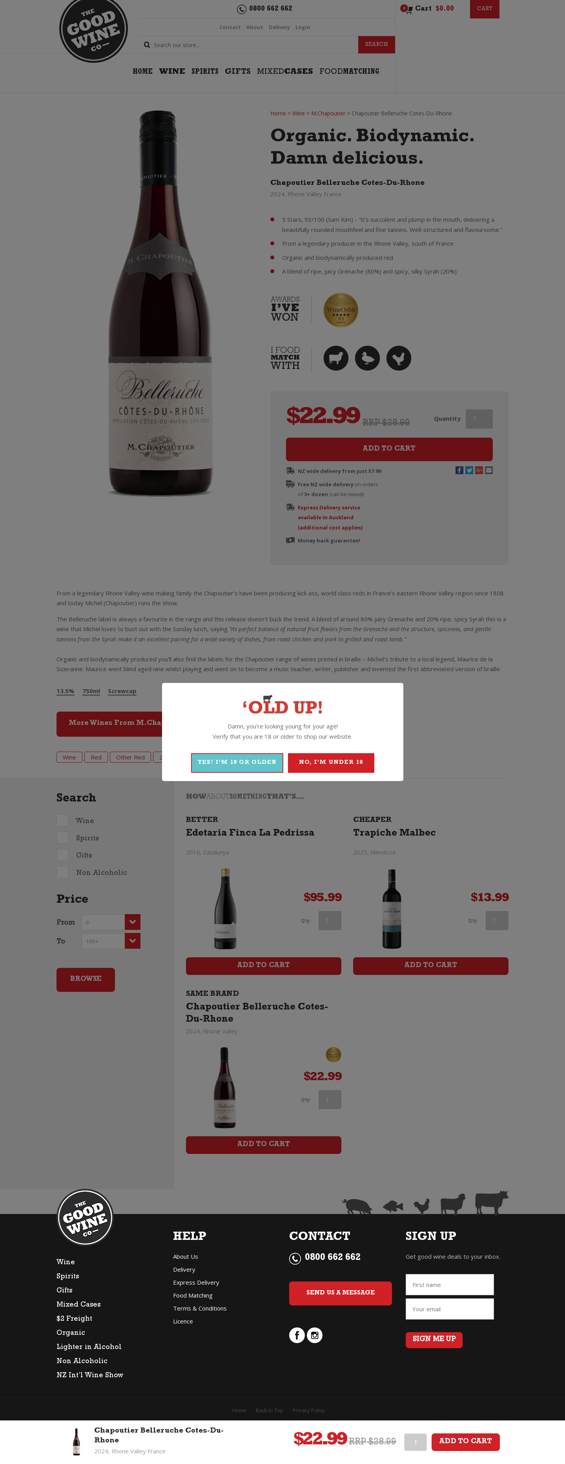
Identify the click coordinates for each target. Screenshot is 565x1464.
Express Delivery (196, 1286)
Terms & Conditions (200, 1312)
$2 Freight (74, 1323)
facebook (297, 1352)
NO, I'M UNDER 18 (331, 763)
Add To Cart (465, 1442)
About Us (185, 1260)
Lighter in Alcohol (89, 1351)
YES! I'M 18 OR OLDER (237, 763)
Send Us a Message (341, 1304)
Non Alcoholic (82, 1365)
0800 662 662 (333, 1262)
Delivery (184, 1273)
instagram (315, 1352)
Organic (70, 1337)
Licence (183, 1325)
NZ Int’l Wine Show (89, 1379)
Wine (65, 1266)
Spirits (67, 1280)
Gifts (64, 1294)
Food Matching (193, 1299)
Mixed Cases (78, 1308)
